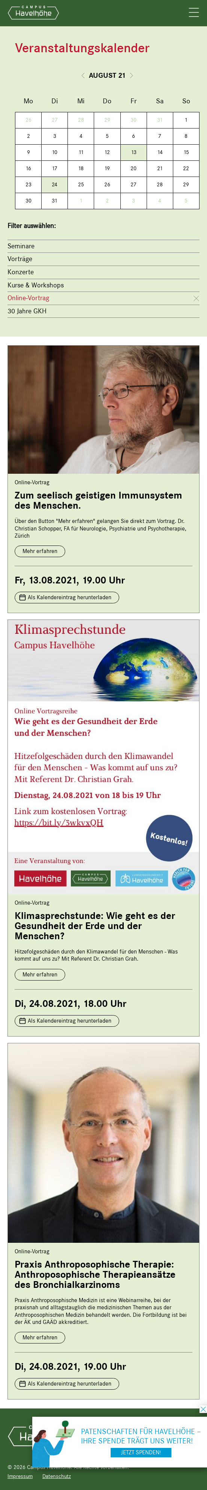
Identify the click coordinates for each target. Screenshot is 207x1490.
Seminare (21, 246)
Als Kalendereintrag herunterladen (69, 597)
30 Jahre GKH (27, 311)
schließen (203, 1409)
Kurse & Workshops (36, 285)
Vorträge (20, 259)
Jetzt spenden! (141, 1452)
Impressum (20, 1476)
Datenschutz (56, 1476)
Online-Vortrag (28, 298)
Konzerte (21, 272)
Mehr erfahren (39, 551)
